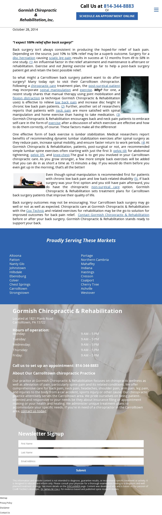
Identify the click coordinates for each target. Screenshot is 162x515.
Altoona (15, 255)
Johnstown (17, 268)
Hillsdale (15, 272)
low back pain (66, 102)
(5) (136, 178)
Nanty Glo (16, 264)
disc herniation (24, 58)
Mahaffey (88, 264)
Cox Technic (35, 211)
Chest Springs (19, 284)
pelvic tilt (120, 151)
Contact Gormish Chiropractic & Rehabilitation (113, 215)
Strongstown (19, 292)
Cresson (87, 276)
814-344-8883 (119, 6)
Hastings (87, 272)
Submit (81, 470)
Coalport (87, 280)
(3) (118, 114)
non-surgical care (105, 187)
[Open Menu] (156, 9)
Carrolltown (18, 288)
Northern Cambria (95, 260)
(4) (143, 142)
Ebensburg (17, 276)
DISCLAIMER (73, 486)
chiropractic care (43, 86)
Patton (14, 260)
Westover (88, 292)
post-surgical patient (104, 86)
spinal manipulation (55, 90)
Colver (14, 280)
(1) (31, 62)
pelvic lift (37, 155)
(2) (63, 106)
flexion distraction (26, 98)
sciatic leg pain (60, 58)
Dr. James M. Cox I (50, 489)
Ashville (86, 288)
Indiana (86, 268)
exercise (86, 90)
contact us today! (33, 411)
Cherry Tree (90, 284)
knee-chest (61, 155)
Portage (87, 255)
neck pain (63, 110)
